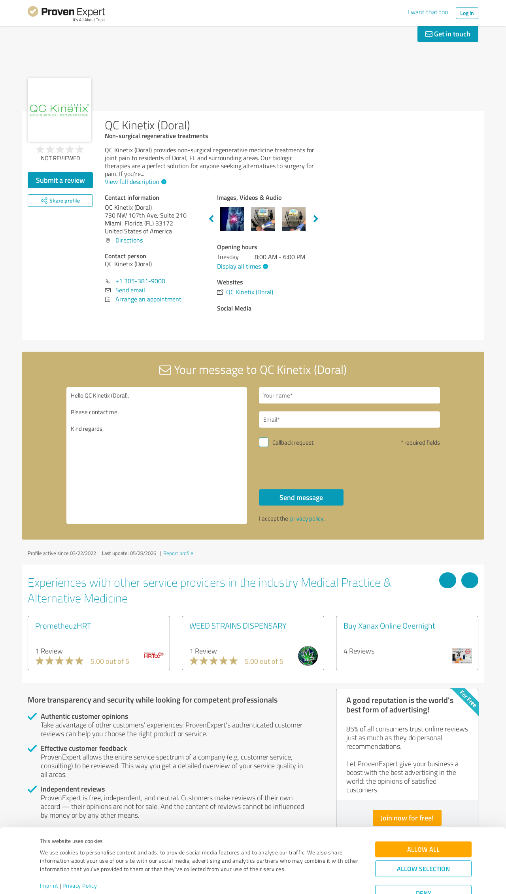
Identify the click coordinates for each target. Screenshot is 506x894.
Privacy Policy (79, 857)
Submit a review (60, 180)
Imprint (49, 857)
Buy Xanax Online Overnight (389, 625)
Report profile (178, 553)
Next (316, 219)
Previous (211, 219)
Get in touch (447, 33)
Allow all (423, 820)
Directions (129, 240)
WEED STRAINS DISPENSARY (238, 625)
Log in (467, 13)
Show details (302, 879)
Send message (301, 497)
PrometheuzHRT (63, 625)
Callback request (292, 442)
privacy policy (306, 518)
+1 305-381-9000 (140, 281)
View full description (134, 181)
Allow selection (423, 840)
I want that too (428, 12)
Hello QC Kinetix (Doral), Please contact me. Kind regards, (156, 455)
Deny (423, 864)
